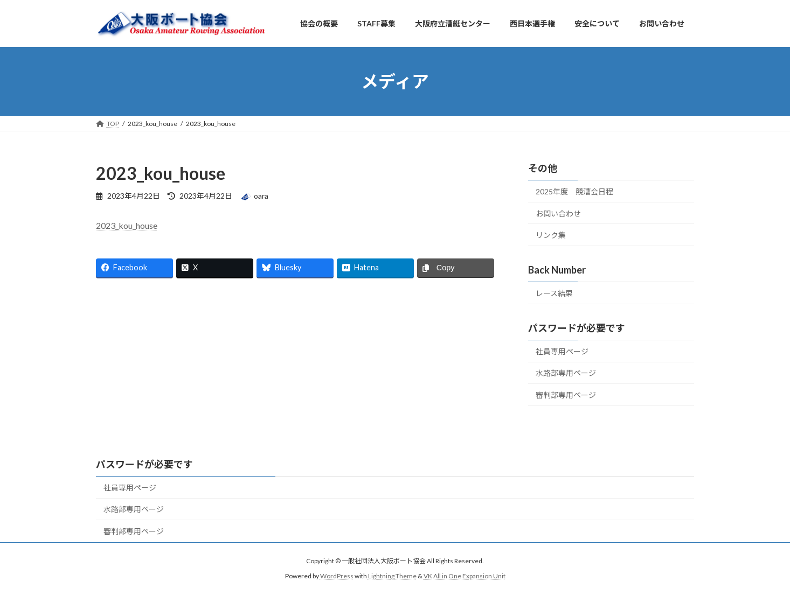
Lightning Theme (392, 576)
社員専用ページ (562, 351)
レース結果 (554, 293)
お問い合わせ (558, 213)
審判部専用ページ (566, 395)
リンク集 (551, 235)
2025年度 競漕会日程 (574, 191)
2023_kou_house (126, 225)
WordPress (337, 576)
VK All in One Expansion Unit (464, 576)
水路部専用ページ (566, 372)
